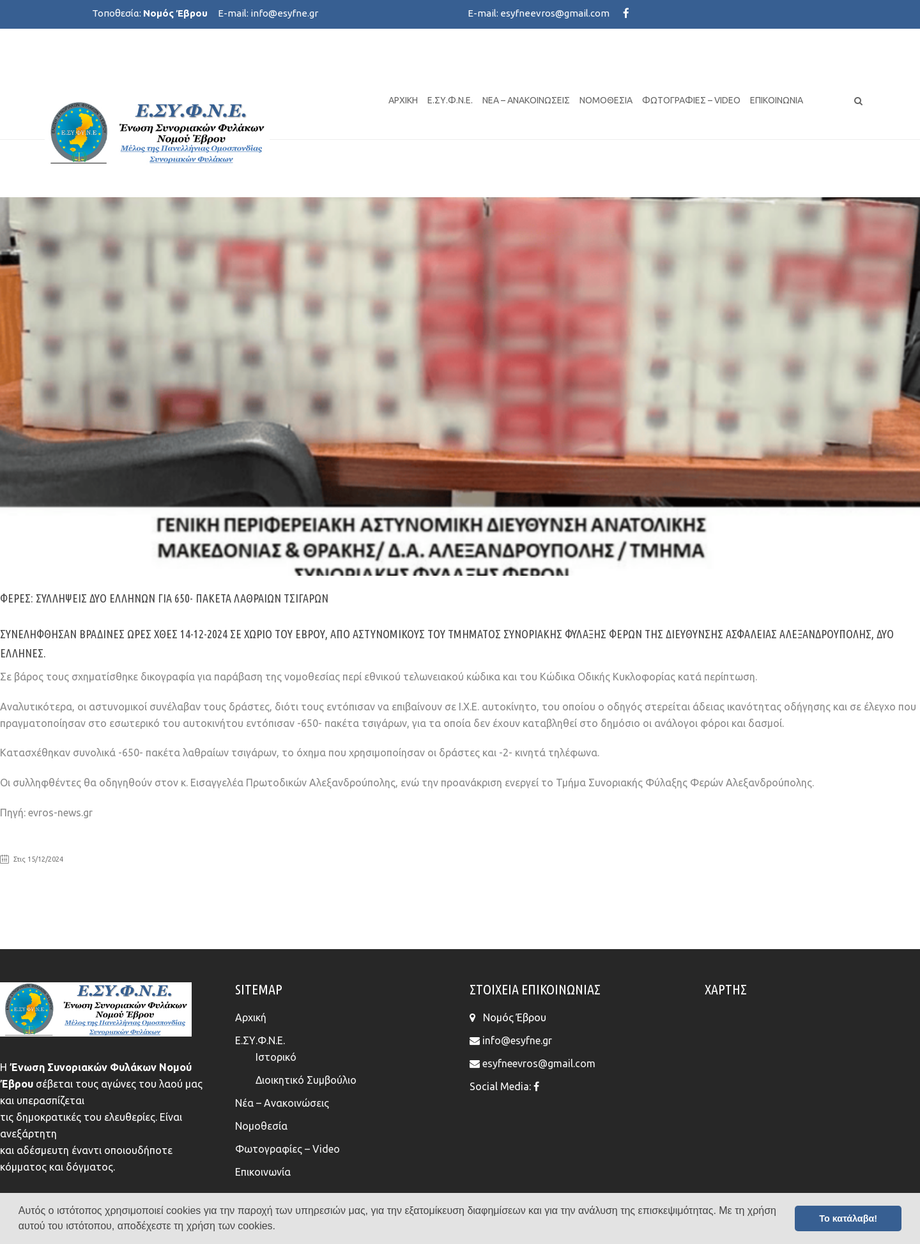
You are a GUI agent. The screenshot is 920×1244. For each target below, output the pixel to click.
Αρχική (403, 100)
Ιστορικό (276, 1057)
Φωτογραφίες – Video (691, 100)
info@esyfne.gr (284, 13)
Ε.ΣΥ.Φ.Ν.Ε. (450, 100)
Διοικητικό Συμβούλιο (306, 1080)
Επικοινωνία (776, 100)
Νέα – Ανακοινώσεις (526, 100)
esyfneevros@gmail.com (555, 13)
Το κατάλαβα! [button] (848, 1218)
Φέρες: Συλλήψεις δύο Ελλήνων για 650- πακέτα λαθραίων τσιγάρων (164, 598)
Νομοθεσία (605, 100)
